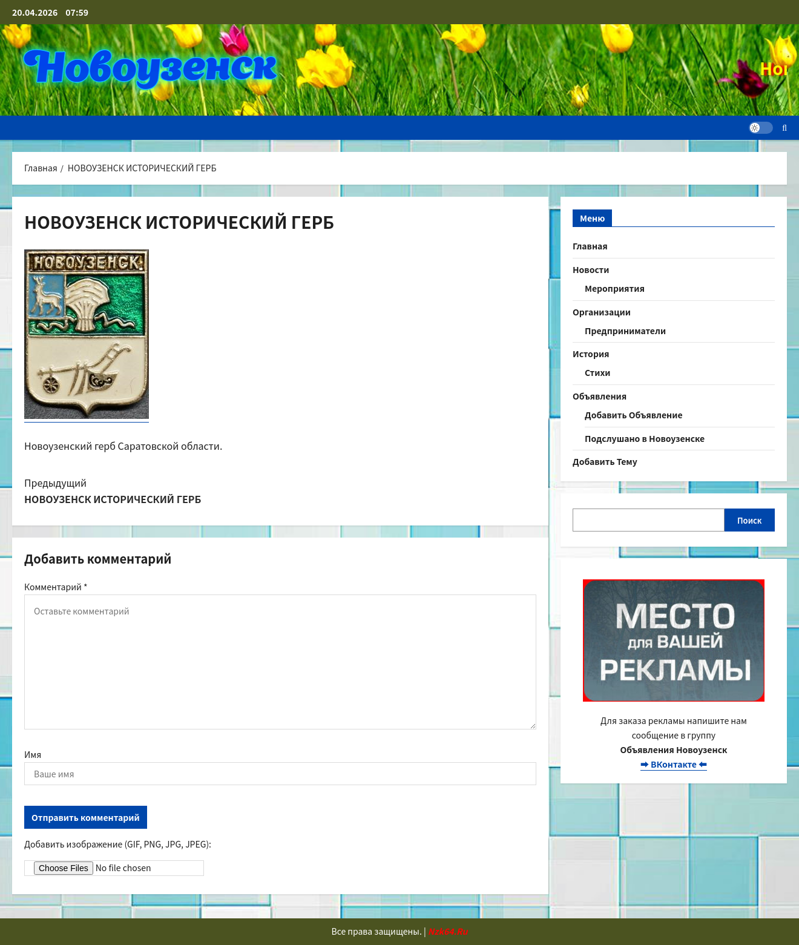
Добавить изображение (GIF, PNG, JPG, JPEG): (117, 844)
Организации (602, 312)
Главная (590, 246)
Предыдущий (139, 491)
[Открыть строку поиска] (784, 128)
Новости (591, 269)
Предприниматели (625, 330)
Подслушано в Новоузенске (645, 438)
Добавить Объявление (634, 415)
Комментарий (56, 587)
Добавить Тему (605, 461)
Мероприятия (615, 288)
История (591, 353)
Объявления (599, 396)
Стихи (597, 372)
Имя (32, 754)
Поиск (749, 520)
